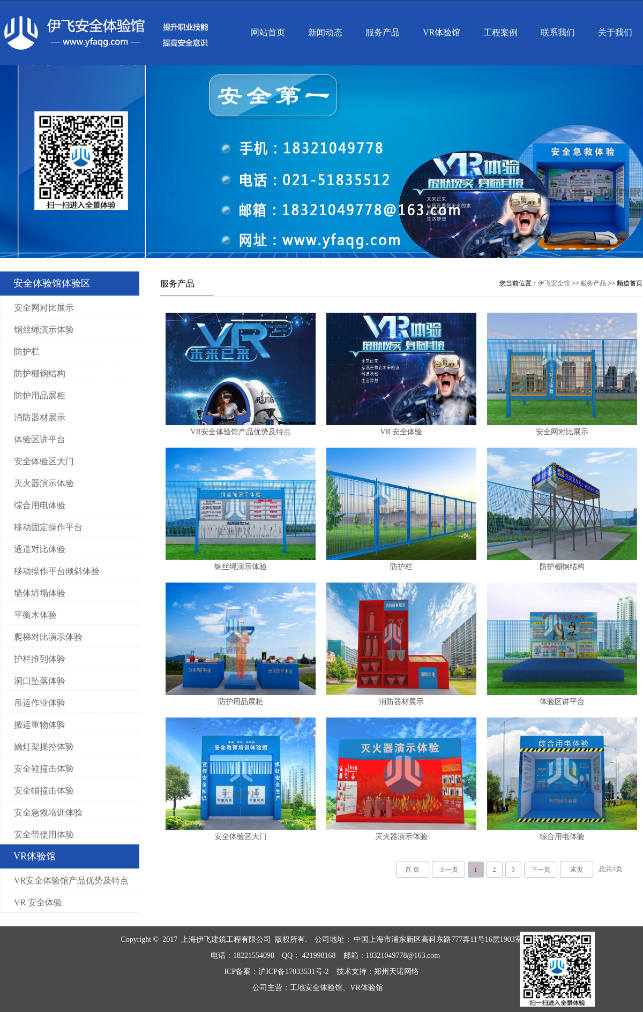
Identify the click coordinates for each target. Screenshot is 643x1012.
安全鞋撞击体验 (44, 768)
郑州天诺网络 (396, 972)
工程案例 (500, 32)
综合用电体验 (39, 505)
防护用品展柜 (39, 395)
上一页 (448, 869)
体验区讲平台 (39, 439)
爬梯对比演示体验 (48, 636)
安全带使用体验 (44, 834)
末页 (576, 869)
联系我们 (558, 32)
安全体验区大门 (44, 461)
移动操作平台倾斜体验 (57, 571)
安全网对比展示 (44, 307)
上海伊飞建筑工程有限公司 (226, 939)
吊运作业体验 (39, 702)
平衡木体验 (35, 615)
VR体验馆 (441, 32)
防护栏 (27, 351)
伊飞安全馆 (554, 283)
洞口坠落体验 (39, 680)
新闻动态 (325, 32)
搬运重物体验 (39, 724)
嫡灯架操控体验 (44, 746)
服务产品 (382, 32)
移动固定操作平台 (48, 527)
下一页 (540, 869)
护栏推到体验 (39, 658)
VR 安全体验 (38, 902)
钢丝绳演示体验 (44, 329)
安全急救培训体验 (48, 812)
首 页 (412, 869)
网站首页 (268, 32)
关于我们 (615, 32)
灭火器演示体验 (44, 483)
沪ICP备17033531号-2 (293, 972)
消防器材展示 (39, 417)
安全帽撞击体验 (44, 790)
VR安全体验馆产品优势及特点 (71, 880)
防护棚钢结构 (39, 373)
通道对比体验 (39, 549)
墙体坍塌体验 (39, 593)
